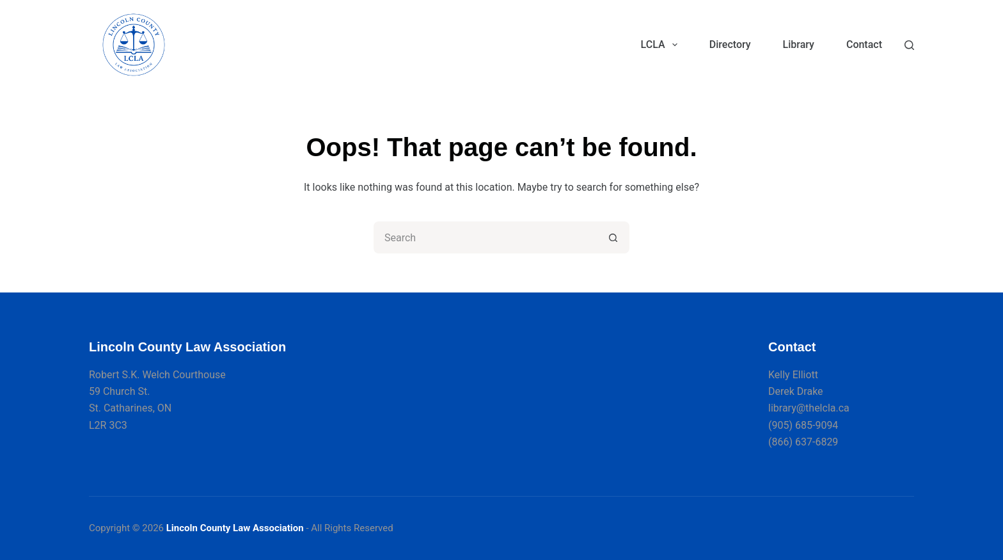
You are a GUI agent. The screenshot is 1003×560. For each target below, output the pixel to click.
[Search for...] (485, 237)
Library (798, 44)
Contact (864, 44)
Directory (730, 44)
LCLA (662, 44)
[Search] (909, 45)
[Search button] (613, 237)
